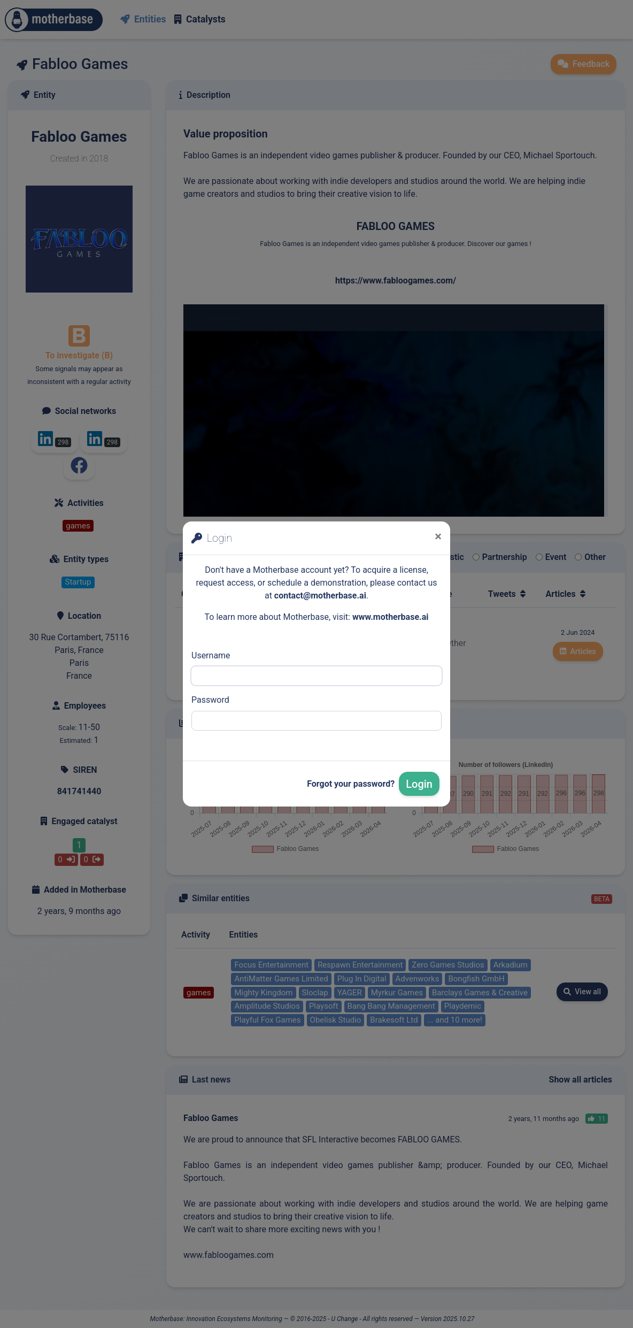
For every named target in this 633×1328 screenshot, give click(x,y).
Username (210, 655)
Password (210, 700)
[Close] (438, 536)
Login (419, 784)
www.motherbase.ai (390, 617)
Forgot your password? (351, 784)
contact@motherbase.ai (320, 595)
